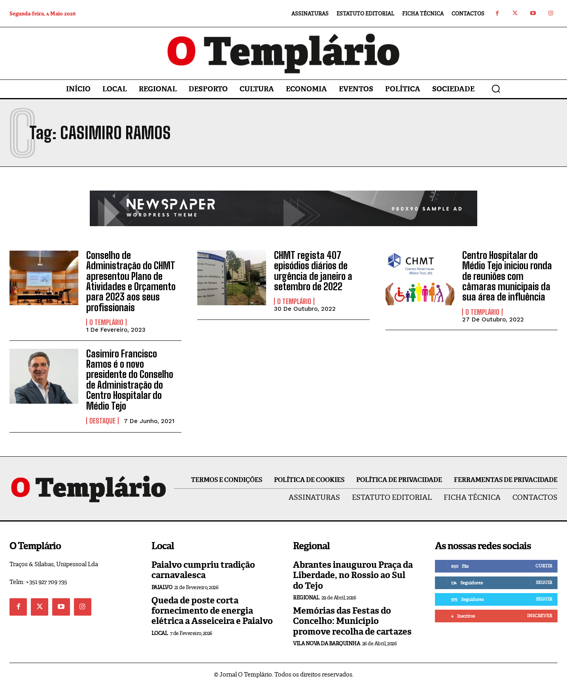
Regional (306, 597)
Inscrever (539, 615)
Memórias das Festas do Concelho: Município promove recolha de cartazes (352, 621)
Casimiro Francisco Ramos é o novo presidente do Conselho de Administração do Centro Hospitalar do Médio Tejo (129, 380)
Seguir (544, 582)
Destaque (102, 420)
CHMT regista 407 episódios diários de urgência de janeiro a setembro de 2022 (313, 270)
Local (159, 633)
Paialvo (161, 587)
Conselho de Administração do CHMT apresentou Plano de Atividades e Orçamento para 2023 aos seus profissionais (131, 281)
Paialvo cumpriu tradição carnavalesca (203, 570)
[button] (495, 88)
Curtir (543, 566)
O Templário (106, 322)
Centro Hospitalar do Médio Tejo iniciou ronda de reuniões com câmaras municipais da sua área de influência (507, 276)
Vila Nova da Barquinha (326, 643)
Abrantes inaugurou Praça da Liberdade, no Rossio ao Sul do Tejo (353, 575)
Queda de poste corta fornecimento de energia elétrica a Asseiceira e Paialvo (212, 611)
